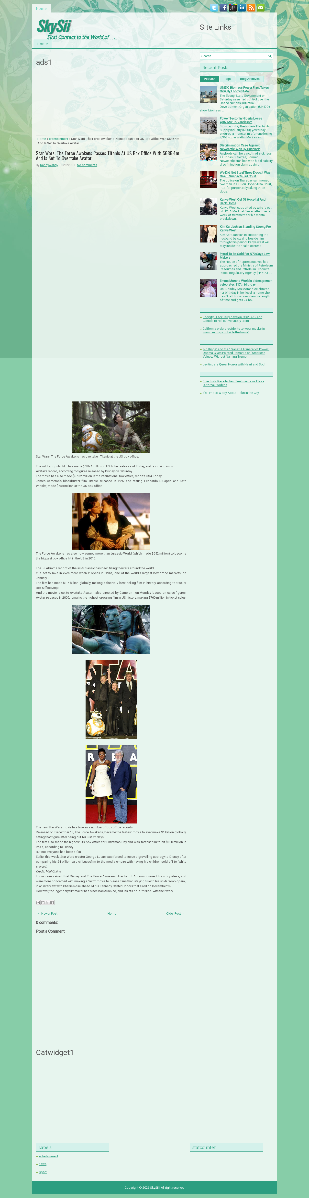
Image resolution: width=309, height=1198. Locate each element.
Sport (43, 1172)
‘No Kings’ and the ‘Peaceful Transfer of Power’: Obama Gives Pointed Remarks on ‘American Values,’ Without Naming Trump (236, 352)
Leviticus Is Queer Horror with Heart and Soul (234, 364)
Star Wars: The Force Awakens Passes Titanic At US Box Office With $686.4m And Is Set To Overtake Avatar (107, 155)
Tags (227, 79)
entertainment (58, 139)
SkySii (52, 25)
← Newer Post (47, 913)
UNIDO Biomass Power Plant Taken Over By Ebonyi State (244, 89)
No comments (87, 165)
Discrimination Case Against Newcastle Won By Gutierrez (240, 147)
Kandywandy (49, 165)
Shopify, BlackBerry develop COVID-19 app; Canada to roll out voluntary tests (233, 319)
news (42, 1164)
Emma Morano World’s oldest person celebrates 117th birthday (246, 282)
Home (41, 8)
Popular (209, 79)
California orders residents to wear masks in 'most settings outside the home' (234, 330)
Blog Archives (250, 79)
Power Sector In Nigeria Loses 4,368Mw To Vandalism (241, 120)
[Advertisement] (111, 102)
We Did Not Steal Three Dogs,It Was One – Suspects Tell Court (245, 174)
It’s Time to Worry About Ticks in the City (231, 393)
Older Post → (175, 913)
